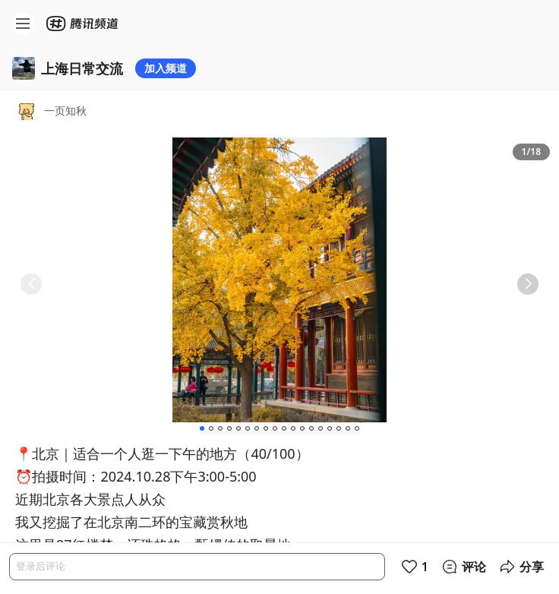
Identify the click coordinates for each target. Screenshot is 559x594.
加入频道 (165, 68)
